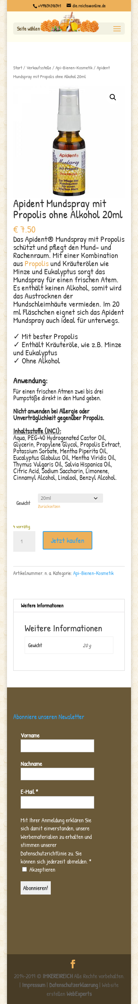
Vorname (30, 735)
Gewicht (23, 502)
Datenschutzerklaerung (73, 985)
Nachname (31, 764)
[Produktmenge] (24, 541)
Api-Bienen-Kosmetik (74, 68)
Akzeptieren (38, 870)
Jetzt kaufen (67, 540)
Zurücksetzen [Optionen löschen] (49, 506)
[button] (113, 97)
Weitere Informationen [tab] (42, 605)
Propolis (37, 263)
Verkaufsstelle (38, 68)
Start (17, 68)
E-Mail (29, 792)
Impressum (33, 985)
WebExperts (79, 994)
